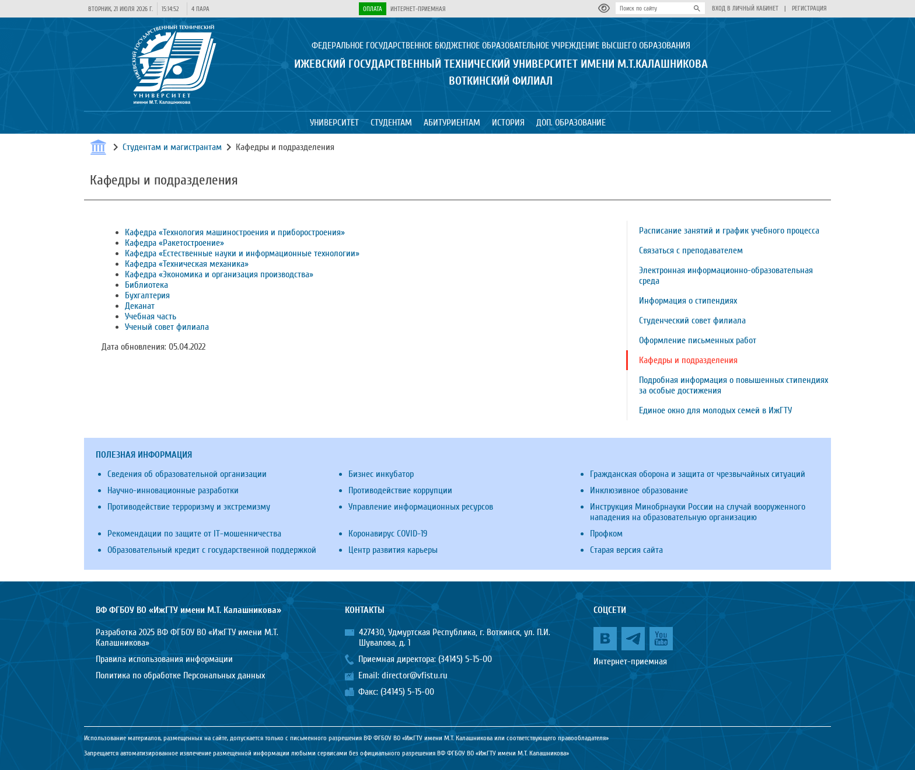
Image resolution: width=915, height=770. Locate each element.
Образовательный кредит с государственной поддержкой (211, 550)
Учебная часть (150, 316)
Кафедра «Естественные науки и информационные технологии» (242, 253)
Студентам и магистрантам (172, 147)
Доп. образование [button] (571, 122)
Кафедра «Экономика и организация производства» (219, 274)
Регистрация (809, 8)
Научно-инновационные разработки (173, 490)
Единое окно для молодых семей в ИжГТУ (715, 410)
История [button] (508, 122)
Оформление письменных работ (697, 340)
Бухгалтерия (147, 295)
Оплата (372, 9)
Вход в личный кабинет (745, 8)
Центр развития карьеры (393, 550)
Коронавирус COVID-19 (387, 533)
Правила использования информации (164, 659)
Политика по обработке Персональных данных (180, 675)
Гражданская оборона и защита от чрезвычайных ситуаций (697, 474)
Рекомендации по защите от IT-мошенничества (194, 533)
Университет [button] (334, 122)
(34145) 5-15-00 (465, 659)
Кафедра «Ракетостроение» (174, 243)
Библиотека (146, 285)
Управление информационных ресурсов (420, 506)
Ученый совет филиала (167, 327)
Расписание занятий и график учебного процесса (729, 230)
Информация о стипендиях (688, 300)
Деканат (140, 306)
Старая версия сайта (626, 550)
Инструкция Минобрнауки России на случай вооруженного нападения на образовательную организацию (697, 511)
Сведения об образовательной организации (187, 474)
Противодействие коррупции (400, 490)
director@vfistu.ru (415, 675)
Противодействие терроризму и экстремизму (188, 506)
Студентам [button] (391, 122)
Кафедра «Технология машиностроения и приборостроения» (235, 232)
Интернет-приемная (418, 9)
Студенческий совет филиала (692, 320)
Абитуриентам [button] (452, 122)
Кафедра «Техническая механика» (187, 264)
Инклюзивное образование (639, 490)
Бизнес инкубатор (381, 474)
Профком (606, 533)
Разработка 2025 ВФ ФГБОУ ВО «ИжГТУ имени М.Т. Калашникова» (187, 637)
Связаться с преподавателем (691, 250)
